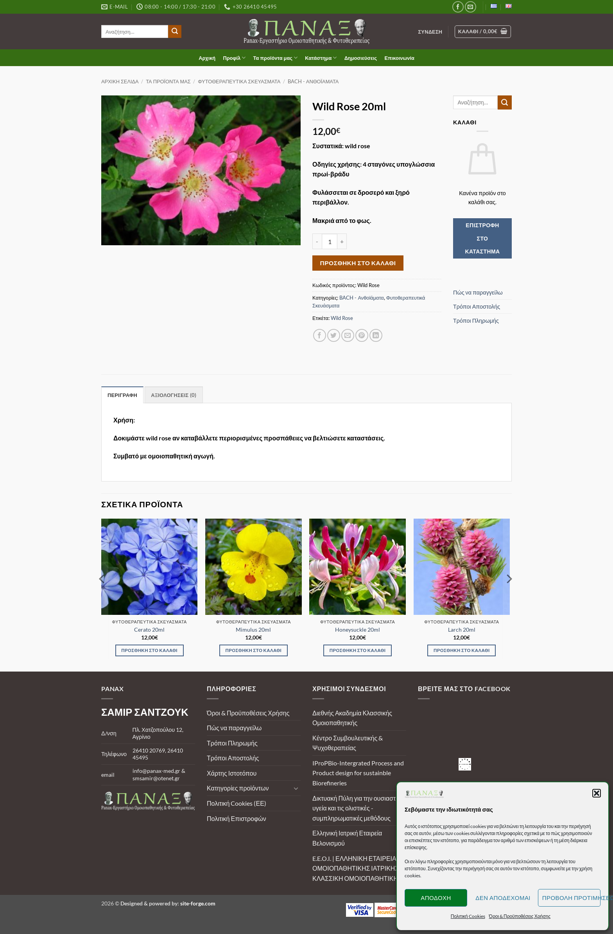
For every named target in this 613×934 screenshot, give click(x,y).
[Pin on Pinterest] (361, 335)
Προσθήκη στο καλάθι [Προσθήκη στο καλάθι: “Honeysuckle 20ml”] (358, 650)
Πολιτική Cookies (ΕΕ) (236, 803)
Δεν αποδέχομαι (503, 897)
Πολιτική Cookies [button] (468, 916)
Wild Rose (342, 318)
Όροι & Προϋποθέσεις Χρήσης (248, 713)
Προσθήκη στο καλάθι (358, 262)
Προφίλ (234, 57)
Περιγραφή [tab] (122, 395)
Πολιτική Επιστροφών (236, 818)
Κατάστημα (321, 57)
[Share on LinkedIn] (375, 335)
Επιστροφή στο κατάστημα (482, 238)
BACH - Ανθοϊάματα (313, 81)
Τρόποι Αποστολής (476, 306)
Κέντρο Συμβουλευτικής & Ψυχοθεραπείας (347, 743)
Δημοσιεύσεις (360, 58)
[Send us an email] (470, 7)
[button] (596, 793)
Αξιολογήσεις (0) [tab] (173, 395)
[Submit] (174, 31)
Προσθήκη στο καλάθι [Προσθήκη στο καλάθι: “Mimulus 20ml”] (254, 650)
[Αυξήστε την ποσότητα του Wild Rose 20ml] (342, 241)
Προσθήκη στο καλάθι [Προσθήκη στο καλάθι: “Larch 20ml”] (462, 650)
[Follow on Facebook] (458, 7)
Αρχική (207, 58)
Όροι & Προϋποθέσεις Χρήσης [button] (520, 916)
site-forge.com (197, 903)
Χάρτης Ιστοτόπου (231, 773)
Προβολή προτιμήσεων (571, 897)
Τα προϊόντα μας (275, 57)
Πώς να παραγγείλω (478, 292)
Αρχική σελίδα (120, 81)
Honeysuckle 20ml (357, 629)
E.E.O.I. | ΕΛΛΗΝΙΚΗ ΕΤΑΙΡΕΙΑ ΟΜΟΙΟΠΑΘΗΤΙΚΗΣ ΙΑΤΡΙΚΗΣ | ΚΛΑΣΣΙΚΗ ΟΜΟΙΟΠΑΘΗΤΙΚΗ (357, 868)
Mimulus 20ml (253, 629)
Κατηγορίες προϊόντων (238, 788)
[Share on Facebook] (319, 335)
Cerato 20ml (149, 629)
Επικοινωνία (399, 58)
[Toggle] (296, 788)
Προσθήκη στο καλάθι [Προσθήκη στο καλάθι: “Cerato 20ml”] (149, 650)
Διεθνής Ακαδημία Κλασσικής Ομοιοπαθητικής (352, 718)
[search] (134, 31)
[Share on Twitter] (333, 335)
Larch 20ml (461, 629)
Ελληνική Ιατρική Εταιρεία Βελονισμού (347, 838)
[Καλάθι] (483, 31)
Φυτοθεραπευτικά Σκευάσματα (239, 81)
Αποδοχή (436, 897)
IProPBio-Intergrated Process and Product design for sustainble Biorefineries (358, 773)
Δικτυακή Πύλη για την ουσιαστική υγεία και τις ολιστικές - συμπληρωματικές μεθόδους (358, 808)
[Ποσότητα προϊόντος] (329, 241)
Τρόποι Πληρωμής (476, 320)
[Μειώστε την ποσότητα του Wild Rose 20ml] (317, 241)
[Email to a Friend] (347, 335)
